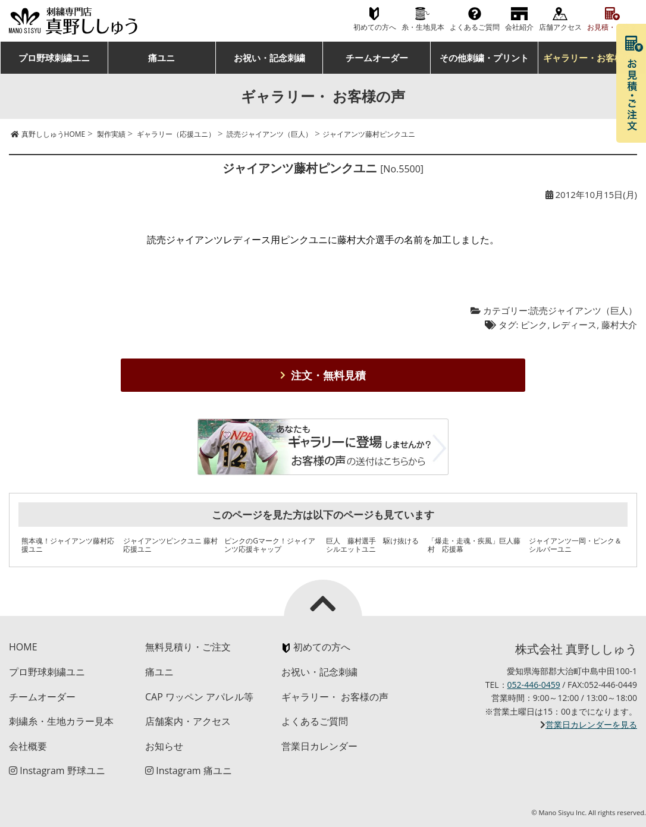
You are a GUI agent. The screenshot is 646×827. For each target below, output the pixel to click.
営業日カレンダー (319, 746)
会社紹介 (519, 27)
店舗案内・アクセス (188, 721)
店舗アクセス (560, 27)
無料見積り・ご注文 (188, 646)
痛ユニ (161, 58)
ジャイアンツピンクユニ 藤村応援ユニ (170, 545)
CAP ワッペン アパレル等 (199, 696)
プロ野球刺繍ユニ (54, 58)
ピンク (533, 325)
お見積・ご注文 (612, 27)
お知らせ (164, 746)
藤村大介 (619, 325)
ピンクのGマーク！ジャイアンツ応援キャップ (269, 545)
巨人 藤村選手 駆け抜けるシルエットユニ (372, 545)
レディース (574, 325)
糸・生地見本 (423, 27)
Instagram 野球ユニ (57, 770)
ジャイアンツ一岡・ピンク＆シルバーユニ (575, 545)
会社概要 (28, 746)
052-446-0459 (533, 684)
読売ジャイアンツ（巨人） (583, 310)
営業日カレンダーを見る (591, 724)
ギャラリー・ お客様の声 (334, 696)
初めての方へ (374, 27)
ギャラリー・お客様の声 (592, 58)
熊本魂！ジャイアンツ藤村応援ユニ (67, 545)
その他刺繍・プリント (484, 58)
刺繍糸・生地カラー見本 (61, 721)
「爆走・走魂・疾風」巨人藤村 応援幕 (474, 545)
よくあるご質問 (475, 27)
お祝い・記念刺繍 (269, 58)
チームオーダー (377, 58)
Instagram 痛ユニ (188, 770)
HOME (23, 646)
